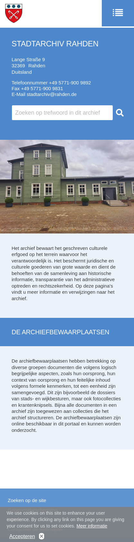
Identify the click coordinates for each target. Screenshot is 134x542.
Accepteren (22, 538)
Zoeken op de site (27, 500)
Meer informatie (91, 527)
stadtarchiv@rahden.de (52, 94)
